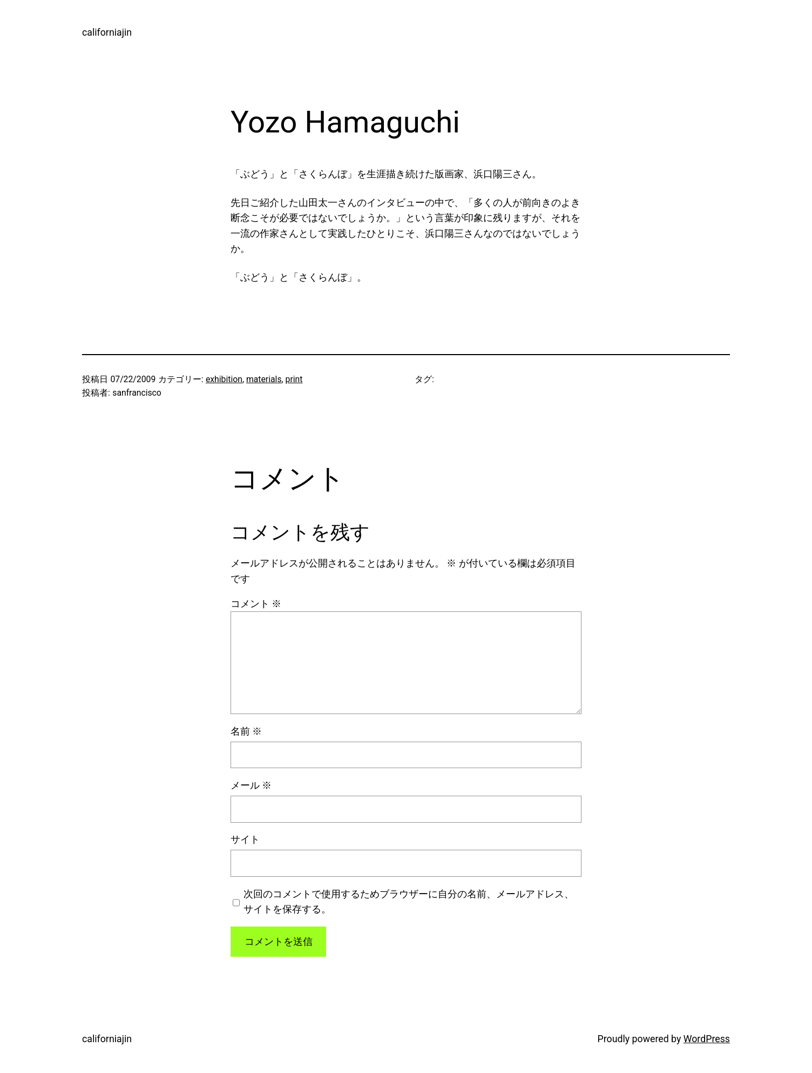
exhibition (224, 379)
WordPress (707, 1039)
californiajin (107, 32)
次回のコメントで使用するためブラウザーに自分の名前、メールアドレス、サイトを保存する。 (408, 902)
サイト (245, 839)
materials (264, 379)
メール (251, 785)
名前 (246, 731)
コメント (256, 603)
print (294, 379)
